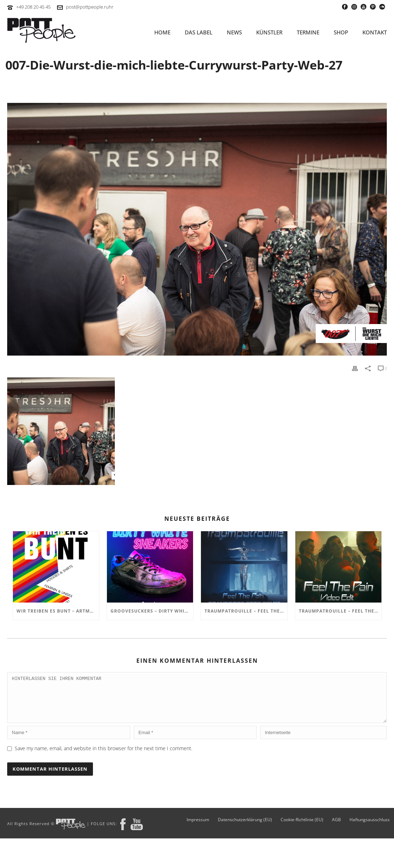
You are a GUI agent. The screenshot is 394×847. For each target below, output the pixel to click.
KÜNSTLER (269, 32)
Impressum (198, 828)
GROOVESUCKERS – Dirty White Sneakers (152, 611)
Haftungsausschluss (370, 828)
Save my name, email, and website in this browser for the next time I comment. (103, 756)
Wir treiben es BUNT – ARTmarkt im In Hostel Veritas (58, 611)
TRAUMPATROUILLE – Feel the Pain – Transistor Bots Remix (246, 611)
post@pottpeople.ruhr (89, 7)
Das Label (198, 32)
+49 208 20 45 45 (33, 7)
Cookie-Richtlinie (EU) (302, 828)
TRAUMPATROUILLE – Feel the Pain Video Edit (340, 611)
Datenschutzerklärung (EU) (245, 828)
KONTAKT (374, 32)
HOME (162, 32)
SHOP (341, 32)
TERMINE (308, 32)
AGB (336, 828)
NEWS (234, 32)
